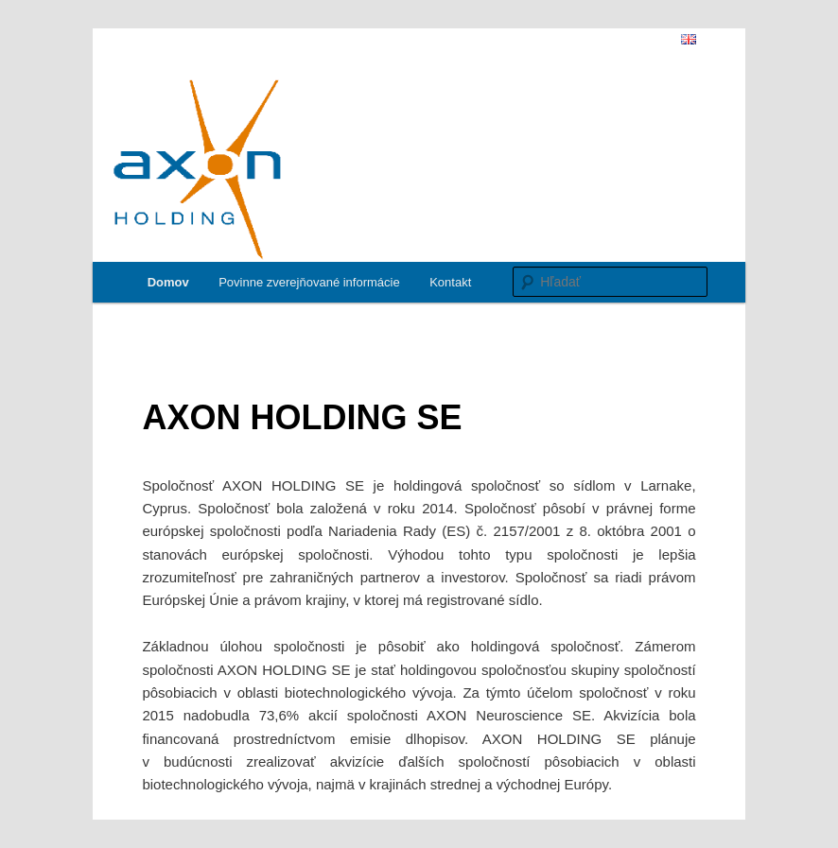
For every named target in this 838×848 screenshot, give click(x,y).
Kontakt (450, 282)
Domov (168, 282)
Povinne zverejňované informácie (309, 282)
